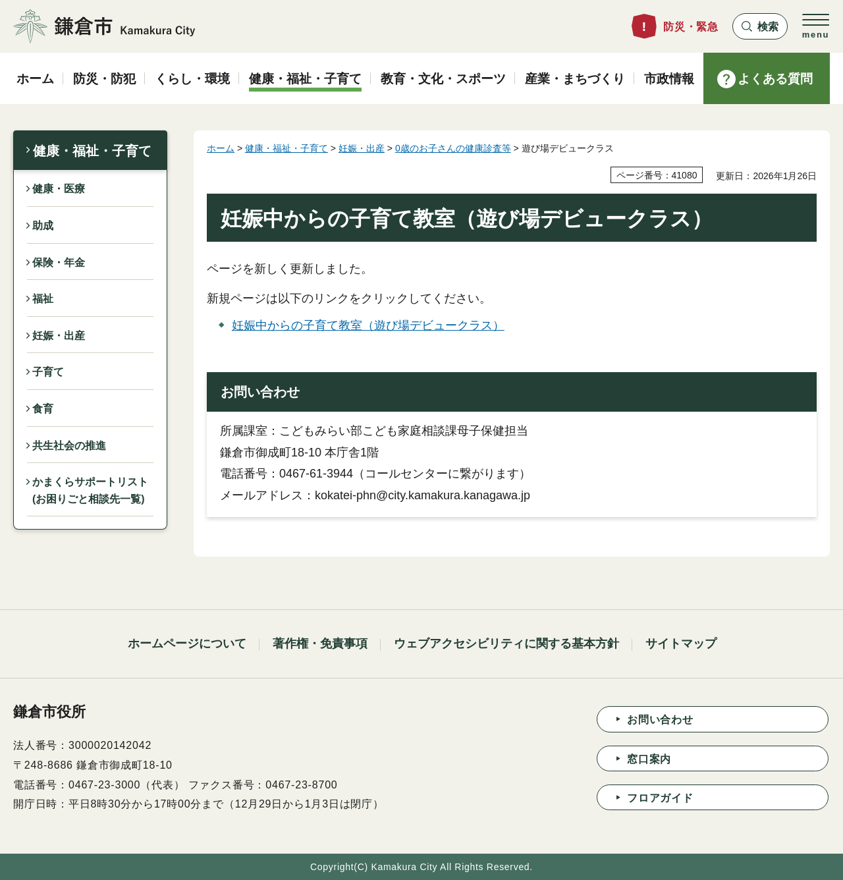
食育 (42, 408)
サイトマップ (681, 643)
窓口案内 (649, 759)
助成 (42, 225)
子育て (48, 371)
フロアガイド (660, 798)
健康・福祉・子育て (92, 151)
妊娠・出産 (58, 335)
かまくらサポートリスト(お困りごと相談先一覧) (90, 490)
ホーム (220, 148)
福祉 (42, 298)
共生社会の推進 (69, 445)
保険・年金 (58, 262)
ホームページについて (187, 643)
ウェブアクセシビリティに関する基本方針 (506, 643)
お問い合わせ (660, 719)
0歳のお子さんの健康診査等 (453, 148)
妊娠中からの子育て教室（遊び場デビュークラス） (368, 325)
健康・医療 (58, 188)
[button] (760, 26)
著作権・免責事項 (320, 643)
